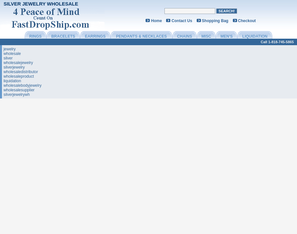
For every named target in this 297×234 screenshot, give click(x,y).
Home (156, 21)
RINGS (35, 36)
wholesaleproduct (19, 76)
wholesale (12, 53)
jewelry (10, 49)
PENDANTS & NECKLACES (141, 36)
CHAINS (184, 36)
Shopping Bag (215, 21)
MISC (206, 36)
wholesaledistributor (21, 72)
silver (8, 58)
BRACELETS (63, 36)
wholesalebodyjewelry (23, 85)
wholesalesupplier (19, 90)
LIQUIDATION (254, 36)
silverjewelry (14, 67)
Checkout (247, 21)
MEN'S (226, 36)
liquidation (12, 81)
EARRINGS (95, 36)
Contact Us (182, 21)
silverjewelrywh (17, 94)
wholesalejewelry (18, 62)
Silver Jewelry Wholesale (41, 3)
